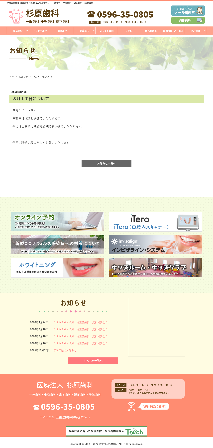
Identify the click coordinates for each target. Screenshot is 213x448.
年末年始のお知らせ (65, 350)
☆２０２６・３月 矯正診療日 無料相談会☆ (81, 343)
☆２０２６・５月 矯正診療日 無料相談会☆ (81, 329)
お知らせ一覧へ (106, 163)
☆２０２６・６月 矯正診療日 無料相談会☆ (81, 322)
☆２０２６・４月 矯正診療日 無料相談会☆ (81, 336)
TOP (11, 76)
